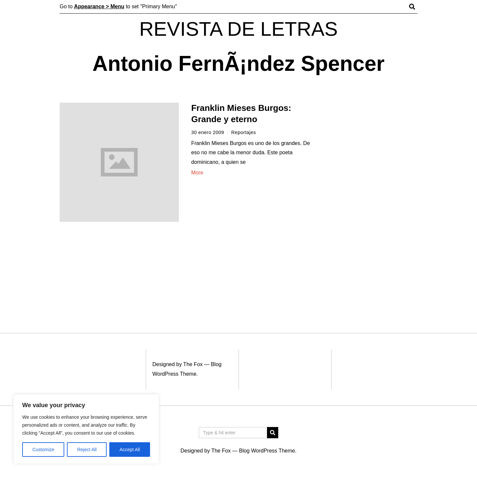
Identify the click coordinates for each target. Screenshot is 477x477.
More (197, 172)
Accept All (130, 449)
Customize (43, 449)
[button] (272, 432)
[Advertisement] (373, 204)
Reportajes (243, 132)
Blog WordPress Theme (267, 450)
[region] (86, 429)
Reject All (86, 449)
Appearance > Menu (99, 6)
